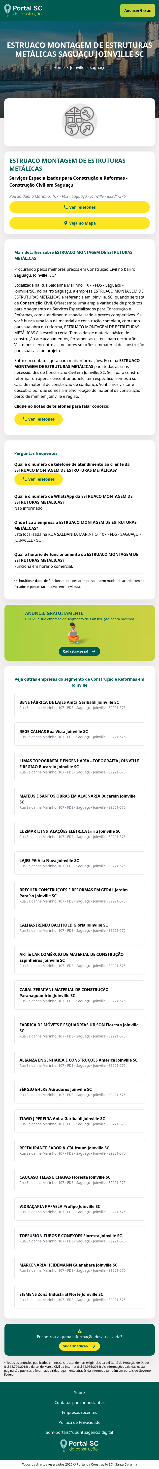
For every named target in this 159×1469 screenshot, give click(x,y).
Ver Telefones (79, 207)
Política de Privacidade (79, 1422)
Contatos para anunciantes (80, 1402)
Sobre (79, 1392)
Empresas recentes (79, 1412)
